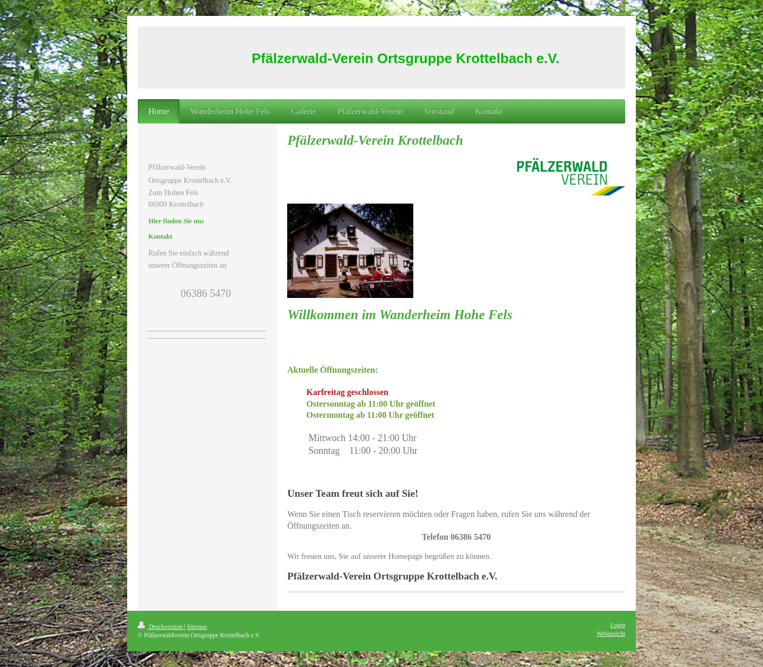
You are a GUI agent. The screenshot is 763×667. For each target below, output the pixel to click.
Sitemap (197, 627)
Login (617, 625)
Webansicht (611, 633)
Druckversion (161, 627)
